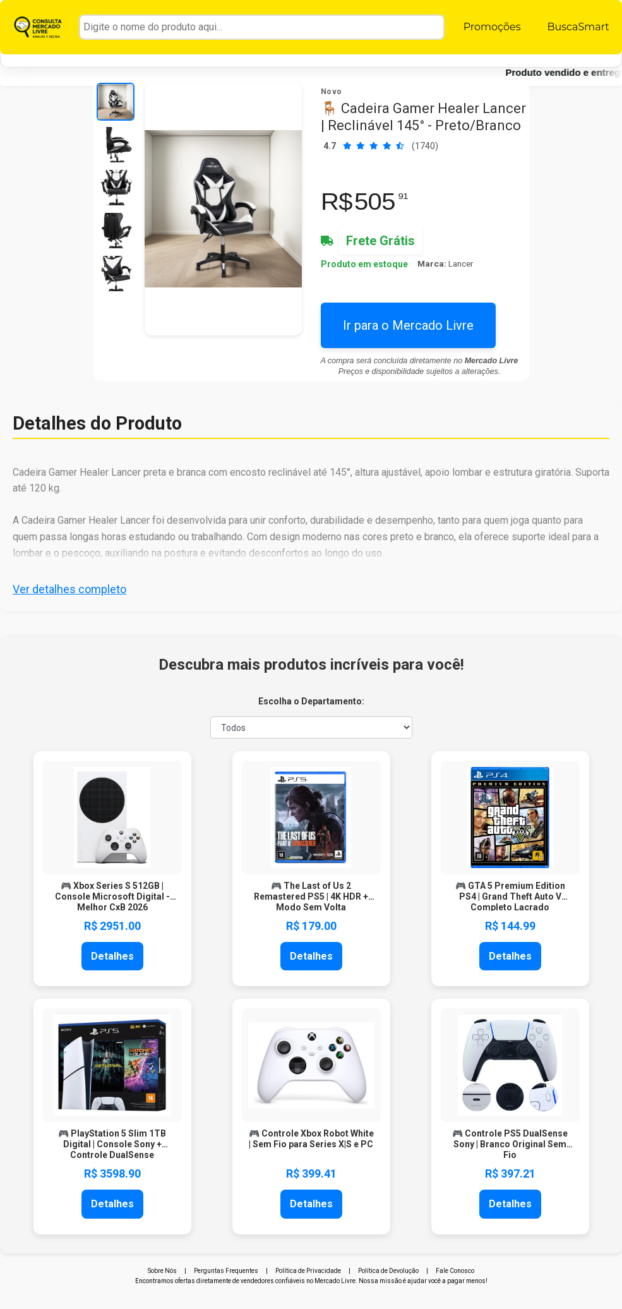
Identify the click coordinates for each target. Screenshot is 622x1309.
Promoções (492, 27)
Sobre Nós (162, 1270)
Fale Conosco (455, 1270)
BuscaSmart (578, 27)
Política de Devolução (388, 1270)
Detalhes (112, 956)
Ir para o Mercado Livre (408, 325)
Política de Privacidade (308, 1270)
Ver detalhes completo (69, 589)
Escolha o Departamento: (311, 701)
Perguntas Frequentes (226, 1270)
